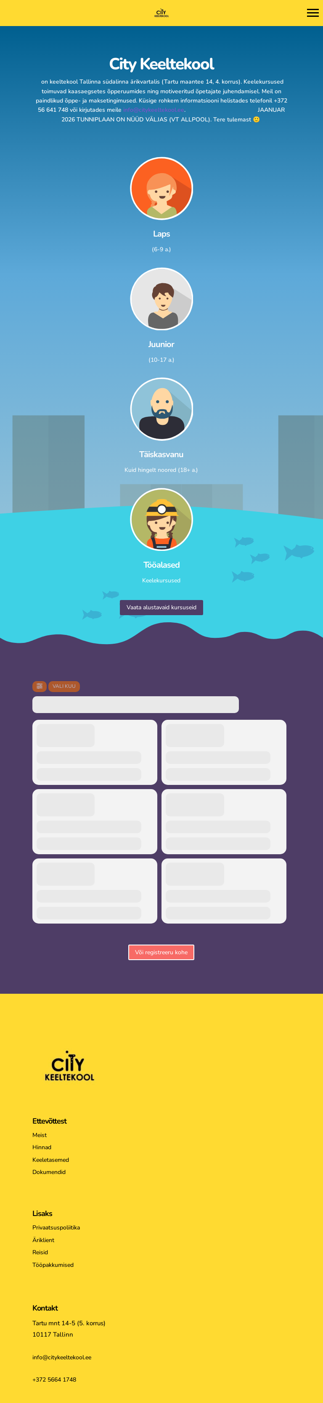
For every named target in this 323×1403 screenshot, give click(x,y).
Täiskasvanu (161, 454)
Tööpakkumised (53, 1265)
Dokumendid (49, 1172)
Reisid (40, 1252)
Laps (161, 234)
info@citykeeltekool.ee (153, 110)
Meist (39, 1135)
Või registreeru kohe (161, 952)
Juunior (161, 344)
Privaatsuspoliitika (56, 1228)
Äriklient (43, 1240)
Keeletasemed (50, 1160)
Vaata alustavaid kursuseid (161, 607)
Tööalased (161, 565)
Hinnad (41, 1147)
